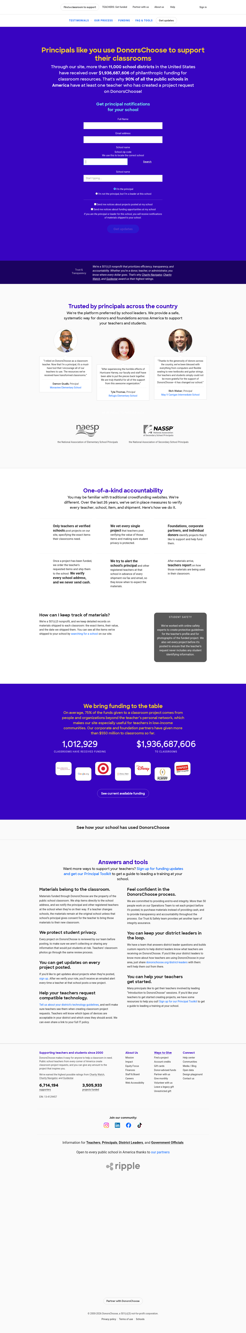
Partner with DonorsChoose (123, 1301)
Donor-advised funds (165, 1070)
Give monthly (161, 1078)
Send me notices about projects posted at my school (123, 204)
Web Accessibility (134, 1082)
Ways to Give (163, 1053)
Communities (190, 1061)
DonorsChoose (48, 7)
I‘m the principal (123, 189)
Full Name (123, 119)
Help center (189, 1057)
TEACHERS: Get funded (114, 7)
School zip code (123, 154)
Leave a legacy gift (164, 1086)
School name (123, 147)
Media (186, 1066)
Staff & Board (132, 1074)
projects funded (101, 1086)
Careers (129, 1078)
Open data (188, 1070)
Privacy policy (108, 1319)
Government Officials (167, 1143)
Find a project (161, 1057)
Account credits (162, 1061)
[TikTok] (140, 1125)
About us (159, 7)
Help (172, 7)
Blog (194, 1066)
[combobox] (123, 178)
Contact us (188, 1078)
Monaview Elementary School (65, 387)
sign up (43, 978)
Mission (129, 1057)
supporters (58, 1086)
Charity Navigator (152, 274)
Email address (123, 133)
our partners (160, 1152)
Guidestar (112, 279)
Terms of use (126, 1319)
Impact (129, 1061)
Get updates (166, 20)
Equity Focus (132, 1066)
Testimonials (79, 20)
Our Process (103, 20)
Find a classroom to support (80, 7)
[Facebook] (128, 1125)
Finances (130, 1070)
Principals (109, 1143)
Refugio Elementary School (123, 395)
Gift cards (159, 1066)
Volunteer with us (163, 1082)
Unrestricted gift (162, 1091)
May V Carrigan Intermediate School (180, 394)
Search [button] (147, 161)
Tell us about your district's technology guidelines (69, 1004)
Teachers (93, 1143)
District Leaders (131, 1143)
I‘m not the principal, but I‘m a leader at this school (123, 194)
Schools (140, 1319)
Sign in (203, 7)
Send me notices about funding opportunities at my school (123, 209)
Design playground (192, 1074)
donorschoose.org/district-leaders (167, 962)
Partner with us (141, 7)
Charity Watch (97, 1074)
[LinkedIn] (117, 1125)
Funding (124, 20)
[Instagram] (106, 1125)
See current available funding (123, 793)
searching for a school (84, 633)
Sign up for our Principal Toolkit (178, 1001)
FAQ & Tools (144, 20)
